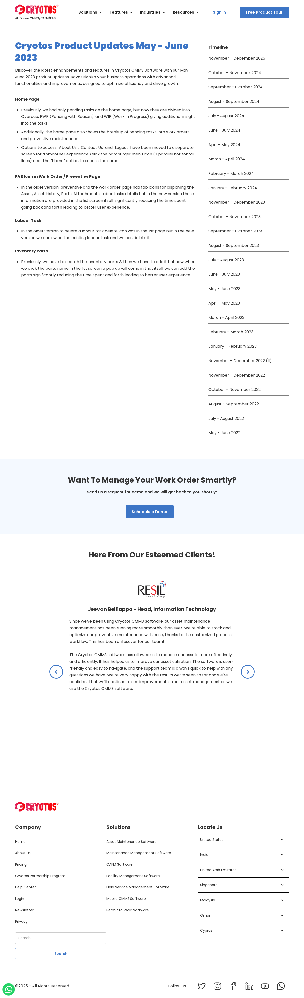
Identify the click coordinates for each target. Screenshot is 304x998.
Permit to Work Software (127, 910)
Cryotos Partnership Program (40, 875)
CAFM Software (119, 864)
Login (19, 898)
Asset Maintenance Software (131, 841)
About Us (23, 852)
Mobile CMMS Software (126, 898)
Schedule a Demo (149, 512)
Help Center (25, 887)
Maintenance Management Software (138, 852)
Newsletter (24, 910)
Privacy (21, 921)
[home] (37, 12)
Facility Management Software (133, 875)
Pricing (21, 864)
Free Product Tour (264, 12)
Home (20, 841)
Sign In (219, 12)
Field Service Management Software (137, 887)
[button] (90, 12)
